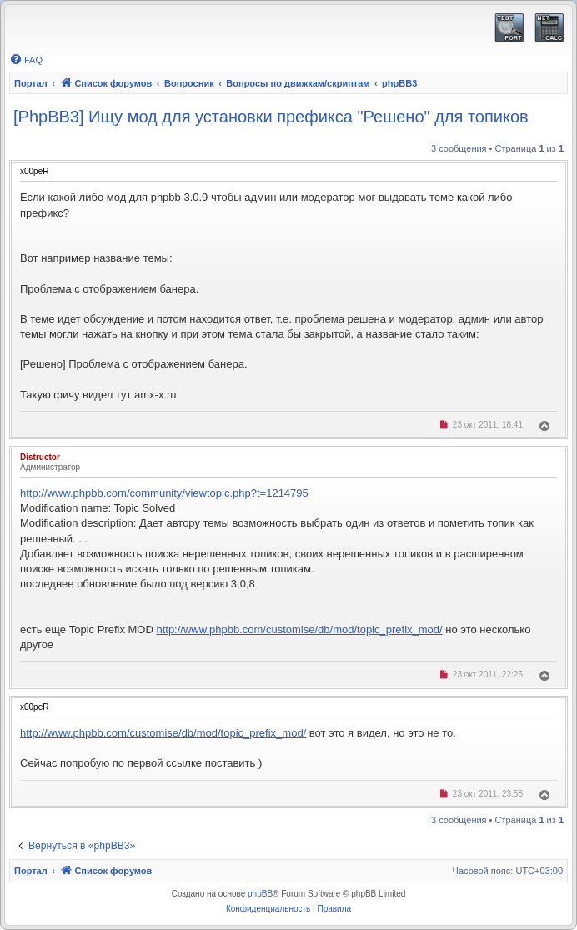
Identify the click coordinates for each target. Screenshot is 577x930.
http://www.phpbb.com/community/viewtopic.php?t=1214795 (164, 493)
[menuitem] (26, 60)
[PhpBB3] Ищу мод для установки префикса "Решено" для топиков (271, 117)
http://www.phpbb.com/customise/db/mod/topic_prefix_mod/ (299, 629)
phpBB (260, 893)
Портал (31, 83)
